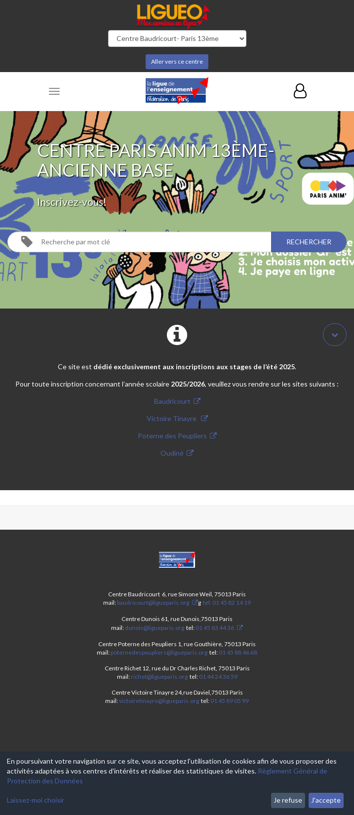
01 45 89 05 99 (229, 700)
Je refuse (288, 800)
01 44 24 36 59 (218, 676)
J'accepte (326, 800)
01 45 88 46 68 (238, 652)
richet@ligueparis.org (159, 676)
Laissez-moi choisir (35, 800)
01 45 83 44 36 (214, 627)
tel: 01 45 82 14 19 (226, 602)
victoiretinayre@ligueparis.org (159, 700)
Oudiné (172, 453)
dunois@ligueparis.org (154, 627)
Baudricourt (172, 401)
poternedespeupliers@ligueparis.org (159, 652)
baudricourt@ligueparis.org (153, 602)
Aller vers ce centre (177, 61)
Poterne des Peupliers (172, 435)
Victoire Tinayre (172, 418)
